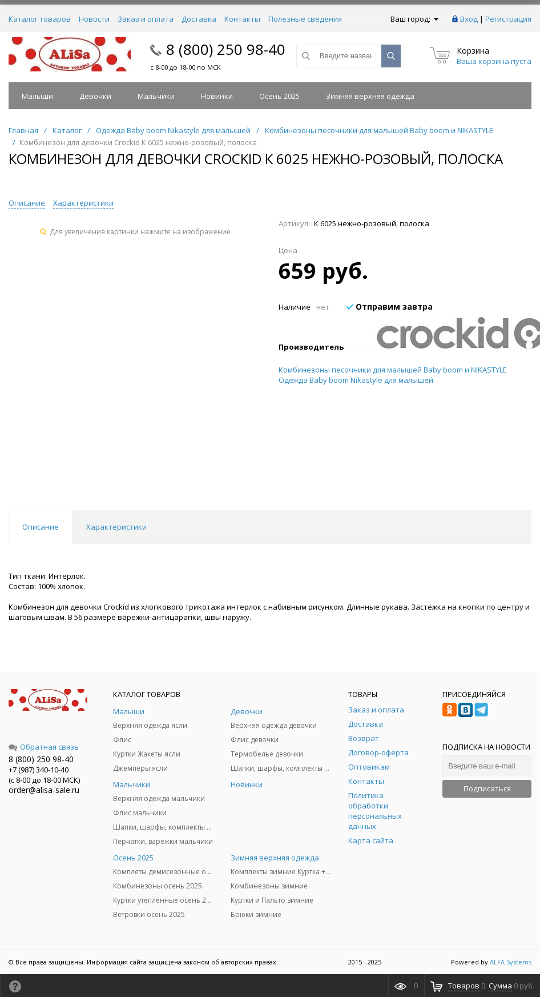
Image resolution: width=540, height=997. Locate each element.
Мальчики (156, 96)
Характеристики (83, 203)
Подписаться (487, 788)
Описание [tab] (40, 527)
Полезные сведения (305, 19)
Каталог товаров (40, 19)
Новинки (217, 96)
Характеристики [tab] (116, 527)
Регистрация (508, 19)
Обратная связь (44, 747)
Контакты (242, 19)
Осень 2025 (279, 96)
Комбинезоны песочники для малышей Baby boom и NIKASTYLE (393, 370)
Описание (27, 203)
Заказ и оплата (146, 19)
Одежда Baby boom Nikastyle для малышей (356, 380)
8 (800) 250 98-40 (225, 49)
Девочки (95, 96)
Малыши (37, 96)
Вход (469, 19)
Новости (94, 19)
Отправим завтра (389, 306)
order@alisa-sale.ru (44, 789)
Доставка (199, 19)
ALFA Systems (510, 962)
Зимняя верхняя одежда (370, 96)
